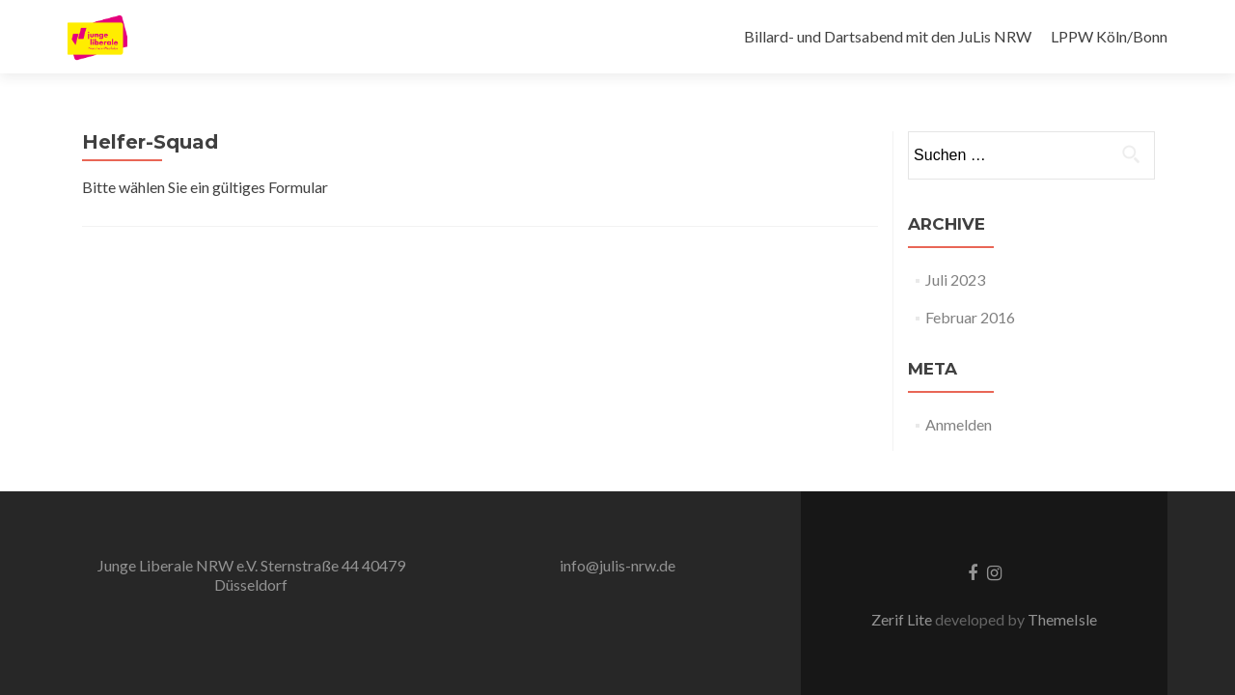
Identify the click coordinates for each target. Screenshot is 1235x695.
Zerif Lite (903, 619)
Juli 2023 (955, 279)
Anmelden (958, 424)
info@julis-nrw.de (617, 565)
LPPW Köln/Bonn (1109, 36)
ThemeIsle (1062, 619)
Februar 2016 (970, 317)
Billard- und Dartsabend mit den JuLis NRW (887, 36)
